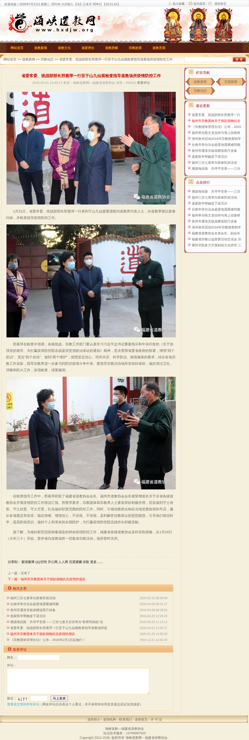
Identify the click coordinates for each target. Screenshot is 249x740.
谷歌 (86, 562)
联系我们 (125, 719)
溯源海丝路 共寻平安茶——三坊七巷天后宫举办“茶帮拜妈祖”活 (56, 622)
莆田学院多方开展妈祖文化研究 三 (216, 245)
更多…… (96, 562)
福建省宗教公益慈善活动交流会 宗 (216, 239)
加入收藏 (179, 3)
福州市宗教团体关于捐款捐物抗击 (216, 121)
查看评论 (143, 83)
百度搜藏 (75, 562)
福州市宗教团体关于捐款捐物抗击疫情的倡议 (42, 634)
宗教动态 (47, 59)
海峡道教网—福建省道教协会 (146, 738)
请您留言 (220, 3)
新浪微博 (27, 562)
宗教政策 (135, 48)
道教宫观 (158, 48)
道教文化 (64, 48)
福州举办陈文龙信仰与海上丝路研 (216, 133)
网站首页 (16, 48)
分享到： (14, 562)
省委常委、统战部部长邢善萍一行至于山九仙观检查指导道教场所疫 (58, 628)
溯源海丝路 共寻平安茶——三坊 (216, 168)
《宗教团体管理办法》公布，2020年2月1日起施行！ (48, 640)
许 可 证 (156, 719)
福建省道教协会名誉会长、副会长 (216, 233)
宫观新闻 (230, 82)
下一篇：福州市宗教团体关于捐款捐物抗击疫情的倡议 (46, 579)
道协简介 (93, 719)
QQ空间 (41, 562)
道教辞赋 (111, 48)
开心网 (53, 562)
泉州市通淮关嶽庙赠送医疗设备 (33, 610)
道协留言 (141, 719)
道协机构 (109, 719)
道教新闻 (40, 48)
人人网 (63, 562)
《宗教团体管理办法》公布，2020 (216, 127)
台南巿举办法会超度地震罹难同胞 (34, 604)
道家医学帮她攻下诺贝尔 (28, 616)
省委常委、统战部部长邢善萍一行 (216, 115)
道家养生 (87, 48)
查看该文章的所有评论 (23, 704)
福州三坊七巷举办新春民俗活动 (33, 598)
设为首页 (199, 3)
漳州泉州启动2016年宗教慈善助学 (216, 139)
